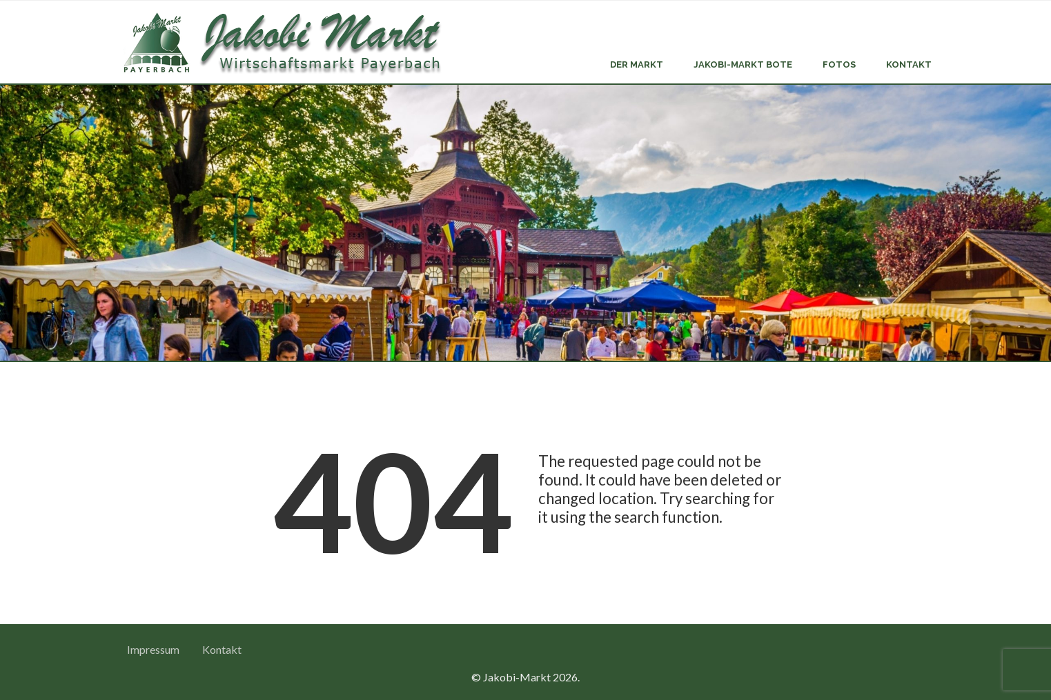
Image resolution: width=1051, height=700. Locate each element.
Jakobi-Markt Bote (743, 64)
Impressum (153, 649)
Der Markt (636, 64)
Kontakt (909, 64)
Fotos (839, 64)
